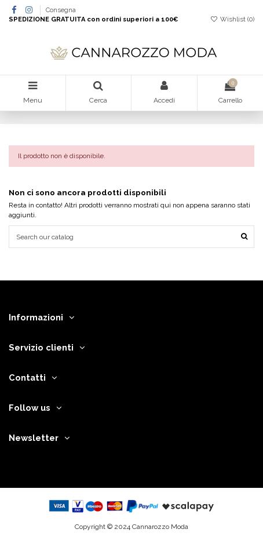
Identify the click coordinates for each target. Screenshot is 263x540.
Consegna (61, 10)
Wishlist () (232, 19)
